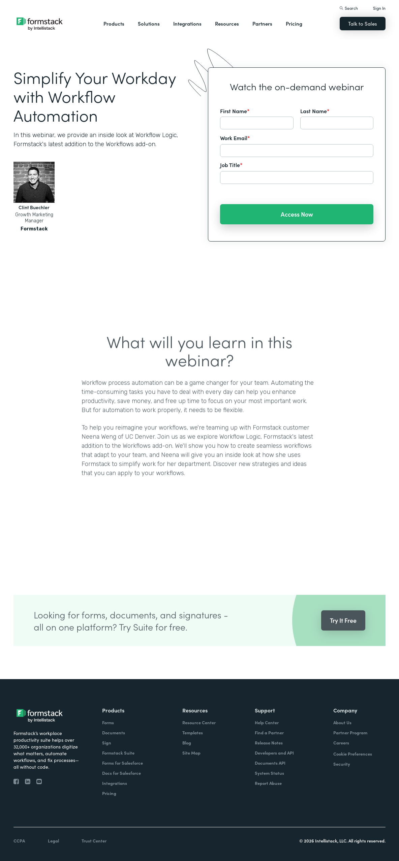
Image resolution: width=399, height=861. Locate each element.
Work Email (235, 137)
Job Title (231, 164)
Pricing (294, 23)
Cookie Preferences (352, 754)
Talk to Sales (362, 23)
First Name (235, 111)
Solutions (149, 23)
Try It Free (343, 632)
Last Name (315, 111)
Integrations (187, 23)
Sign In (379, 8)
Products (113, 23)
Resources (227, 23)
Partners (262, 23)
